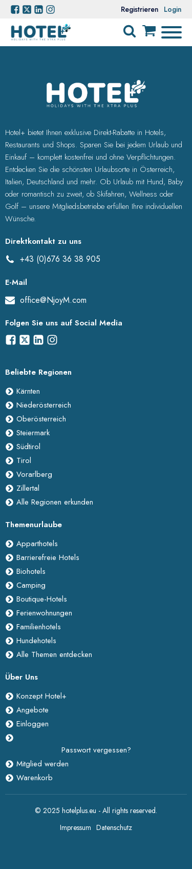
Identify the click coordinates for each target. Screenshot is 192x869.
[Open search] (129, 31)
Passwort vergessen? (96, 750)
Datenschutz (114, 827)
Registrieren (140, 9)
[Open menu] (171, 32)
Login (173, 9)
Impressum (75, 827)
